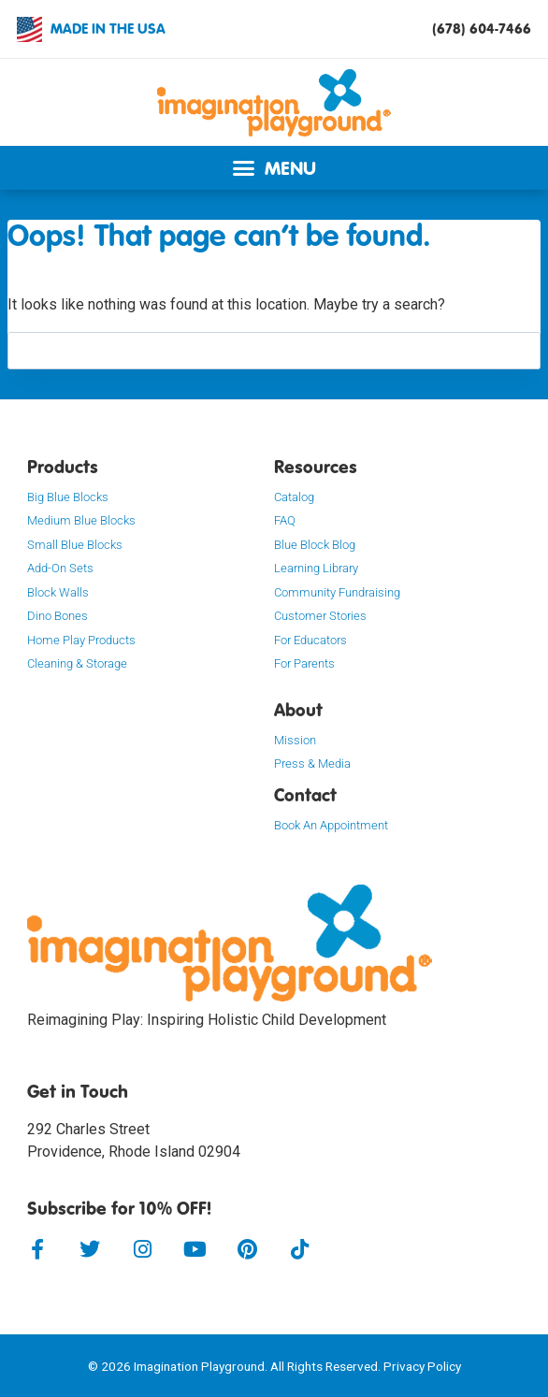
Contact (305, 795)
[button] (274, 168)
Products (62, 466)
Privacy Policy (422, 1366)
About (298, 709)
